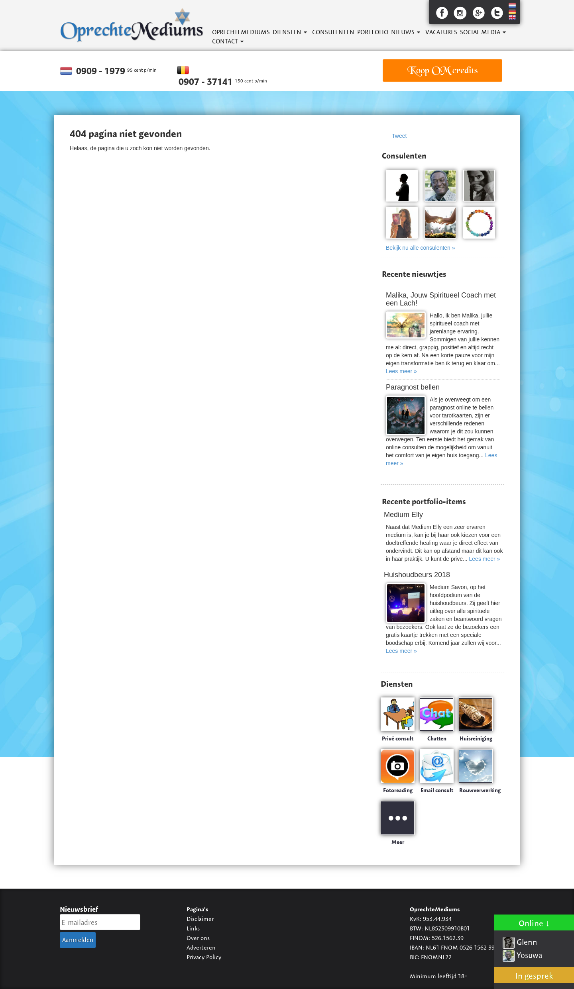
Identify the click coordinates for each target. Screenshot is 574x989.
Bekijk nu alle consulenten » (420, 248)
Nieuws (403, 32)
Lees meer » (401, 371)
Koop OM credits (442, 70)
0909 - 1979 (101, 70)
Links (193, 928)
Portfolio (372, 32)
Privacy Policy (204, 957)
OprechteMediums (241, 32)
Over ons (198, 938)
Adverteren (201, 947)
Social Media (480, 32)
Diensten (287, 32)
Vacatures (441, 32)
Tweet (399, 136)
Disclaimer (200, 918)
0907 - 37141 (207, 81)
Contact (225, 41)
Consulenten (333, 32)
